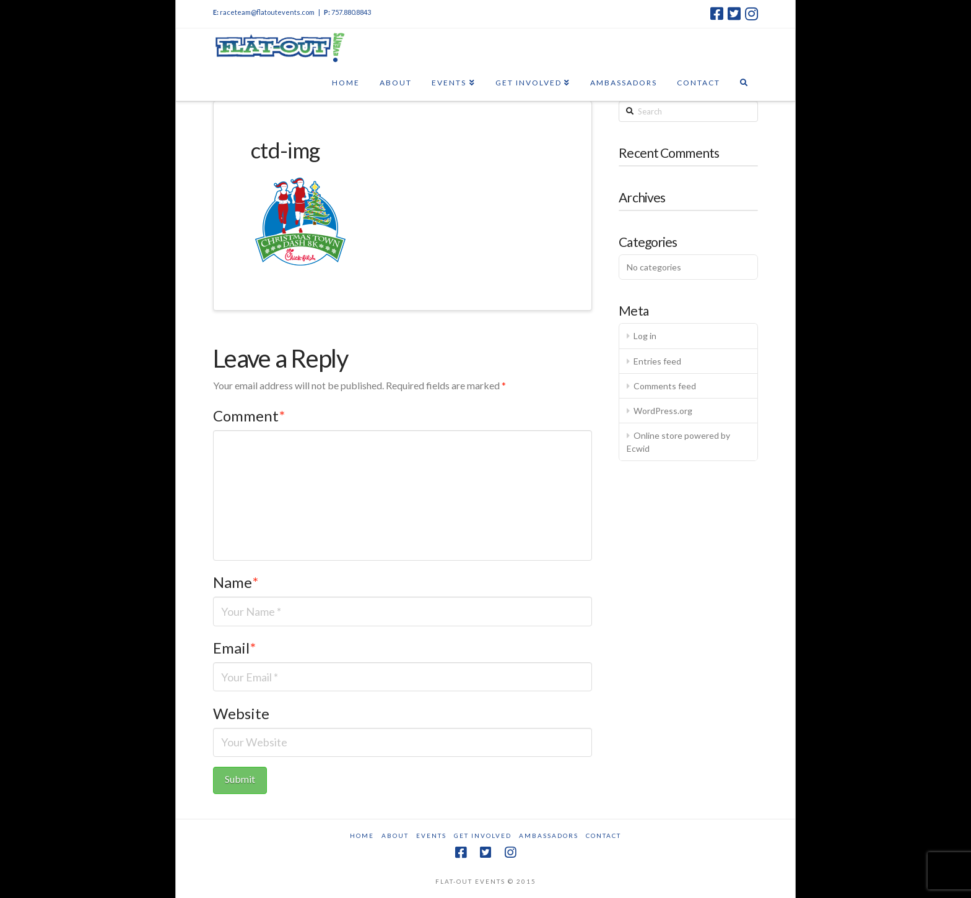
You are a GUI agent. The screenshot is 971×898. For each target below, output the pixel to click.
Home (362, 835)
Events (431, 835)
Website (241, 713)
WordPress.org (663, 410)
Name (235, 582)
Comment (249, 416)
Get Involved (483, 835)
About (395, 835)
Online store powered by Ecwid (678, 442)
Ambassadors (548, 835)
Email (234, 648)
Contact (603, 835)
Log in (645, 335)
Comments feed (665, 386)
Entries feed (657, 361)
